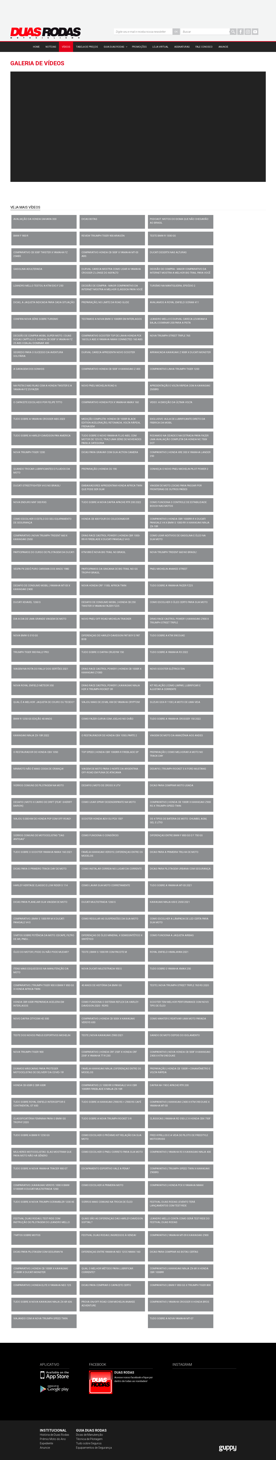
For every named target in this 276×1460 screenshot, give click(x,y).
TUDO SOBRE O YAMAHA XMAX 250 (170, 968)
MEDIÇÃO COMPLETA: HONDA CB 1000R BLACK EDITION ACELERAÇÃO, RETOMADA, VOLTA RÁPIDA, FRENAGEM (111, 422)
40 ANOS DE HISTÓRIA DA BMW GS (102, 985)
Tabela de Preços (87, 46)
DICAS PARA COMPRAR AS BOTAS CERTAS (174, 1251)
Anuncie (223, 46)
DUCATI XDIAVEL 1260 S (27, 602)
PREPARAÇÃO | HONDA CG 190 (99, 468)
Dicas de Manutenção (89, 1434)
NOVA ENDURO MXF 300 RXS (30, 502)
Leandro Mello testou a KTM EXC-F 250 (38, 285)
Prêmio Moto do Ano (53, 1439)
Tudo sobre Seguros (89, 1443)
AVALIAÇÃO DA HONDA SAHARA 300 (34, 219)
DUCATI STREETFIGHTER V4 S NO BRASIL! (37, 485)
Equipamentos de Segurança (94, 1447)
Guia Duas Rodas (114, 46)
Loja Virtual (160, 46)
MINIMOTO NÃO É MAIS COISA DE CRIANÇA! (38, 768)
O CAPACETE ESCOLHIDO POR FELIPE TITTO (37, 402)
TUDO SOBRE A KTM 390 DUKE (167, 635)
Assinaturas (182, 46)
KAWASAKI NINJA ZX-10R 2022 (31, 735)
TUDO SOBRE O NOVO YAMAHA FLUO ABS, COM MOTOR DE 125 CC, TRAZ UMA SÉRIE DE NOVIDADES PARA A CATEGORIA (111, 439)
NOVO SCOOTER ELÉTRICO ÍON (167, 668)
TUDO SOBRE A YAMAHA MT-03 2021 (171, 885)
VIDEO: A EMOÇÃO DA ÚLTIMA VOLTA (171, 402)
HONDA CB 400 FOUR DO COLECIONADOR (105, 518)
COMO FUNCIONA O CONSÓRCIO (100, 835)
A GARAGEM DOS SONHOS (28, 368)
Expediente (46, 1443)
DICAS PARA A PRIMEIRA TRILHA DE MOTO (174, 852)
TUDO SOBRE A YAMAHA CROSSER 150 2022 (175, 718)
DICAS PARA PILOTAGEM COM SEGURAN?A (38, 1251)
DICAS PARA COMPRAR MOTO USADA (171, 785)
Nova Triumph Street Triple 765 (170, 335)
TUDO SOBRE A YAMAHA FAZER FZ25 (171, 585)
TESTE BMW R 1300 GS (163, 235)
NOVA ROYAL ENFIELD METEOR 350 (33, 685)
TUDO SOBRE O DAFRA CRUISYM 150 (103, 652)
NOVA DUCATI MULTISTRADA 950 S (102, 968)
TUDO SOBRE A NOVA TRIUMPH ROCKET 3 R (107, 1118)
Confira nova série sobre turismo (35, 318)
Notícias (51, 46)
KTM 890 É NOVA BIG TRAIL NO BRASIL (104, 552)
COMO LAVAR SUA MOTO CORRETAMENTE (106, 885)
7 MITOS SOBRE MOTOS (26, 1235)
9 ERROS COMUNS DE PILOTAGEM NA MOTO (38, 785)
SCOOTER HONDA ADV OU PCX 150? (102, 818)
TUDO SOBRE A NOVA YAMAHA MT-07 (171, 1318)
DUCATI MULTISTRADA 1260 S (99, 901)
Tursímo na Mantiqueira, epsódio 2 (172, 285)
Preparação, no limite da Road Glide (105, 302)
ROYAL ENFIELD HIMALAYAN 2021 (169, 951)
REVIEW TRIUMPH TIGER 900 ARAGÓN (103, 235)
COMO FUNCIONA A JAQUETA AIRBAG (172, 935)
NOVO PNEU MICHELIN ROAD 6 (99, 385)
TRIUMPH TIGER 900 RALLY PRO (31, 652)
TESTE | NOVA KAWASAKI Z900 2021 (102, 1035)
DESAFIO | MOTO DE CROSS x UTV (101, 785)
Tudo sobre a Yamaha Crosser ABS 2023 (39, 418)
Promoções (139, 46)
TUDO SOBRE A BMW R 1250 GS (31, 1135)
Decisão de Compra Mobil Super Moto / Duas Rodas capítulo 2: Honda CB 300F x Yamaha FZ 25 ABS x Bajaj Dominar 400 (42, 339)
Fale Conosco (204, 46)
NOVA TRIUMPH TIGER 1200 (29, 452)
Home (36, 46)
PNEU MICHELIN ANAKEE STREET (168, 568)
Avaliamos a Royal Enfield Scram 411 (174, 302)
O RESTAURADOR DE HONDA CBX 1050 (35, 752)
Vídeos (66, 46)
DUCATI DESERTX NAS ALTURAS (168, 252)
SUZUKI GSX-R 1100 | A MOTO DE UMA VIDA (175, 702)
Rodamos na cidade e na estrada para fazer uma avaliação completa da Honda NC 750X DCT (179, 439)
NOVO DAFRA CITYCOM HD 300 (31, 1018)
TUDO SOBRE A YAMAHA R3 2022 (169, 652)
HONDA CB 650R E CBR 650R (29, 1085)
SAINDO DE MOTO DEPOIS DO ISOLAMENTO (175, 1035)
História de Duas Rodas (54, 1434)
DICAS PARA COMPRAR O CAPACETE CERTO (106, 1285)
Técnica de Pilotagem (89, 1439)
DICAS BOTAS (89, 219)
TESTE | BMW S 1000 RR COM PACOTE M (104, 951)
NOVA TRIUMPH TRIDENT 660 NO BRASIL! (173, 552)
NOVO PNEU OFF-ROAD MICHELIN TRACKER (106, 618)
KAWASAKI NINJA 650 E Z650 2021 (170, 901)
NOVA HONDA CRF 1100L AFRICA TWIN (104, 585)
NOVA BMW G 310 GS (25, 635)
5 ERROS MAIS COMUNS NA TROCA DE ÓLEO (107, 1201)
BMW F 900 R (20, 235)
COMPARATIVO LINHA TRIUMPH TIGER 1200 (174, 368)
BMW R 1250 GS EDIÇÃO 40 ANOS (32, 718)
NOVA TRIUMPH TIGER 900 (28, 1051)
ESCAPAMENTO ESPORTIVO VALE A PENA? (106, 1168)
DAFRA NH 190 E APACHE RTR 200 (169, 1085)
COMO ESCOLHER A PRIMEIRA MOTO (102, 1185)
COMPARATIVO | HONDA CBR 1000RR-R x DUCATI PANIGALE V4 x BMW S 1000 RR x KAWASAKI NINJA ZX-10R (179, 522)
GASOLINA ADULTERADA (27, 269)
